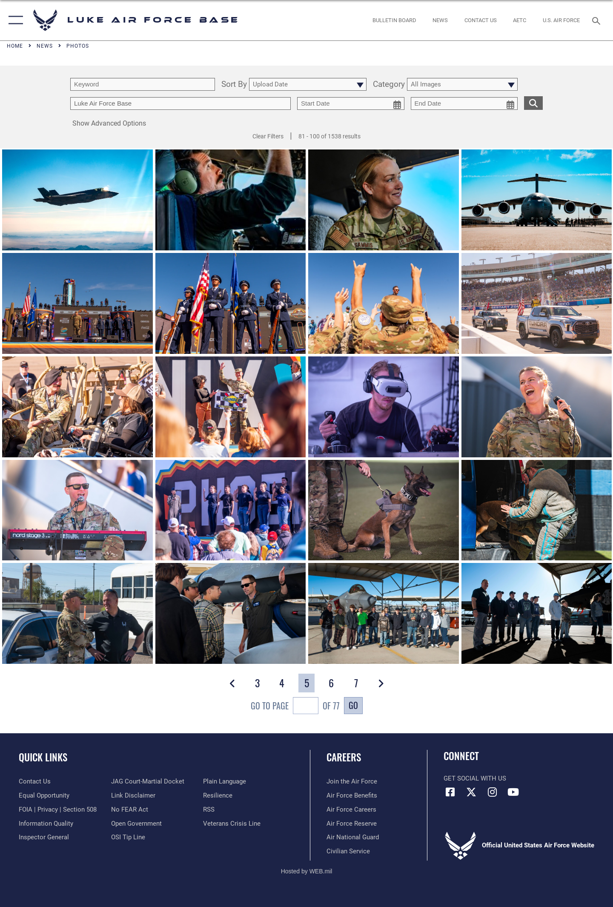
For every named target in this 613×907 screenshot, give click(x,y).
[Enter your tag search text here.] (180, 103)
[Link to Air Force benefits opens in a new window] (352, 795)
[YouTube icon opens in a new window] (513, 792)
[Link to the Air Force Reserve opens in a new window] (352, 823)
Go (353, 705)
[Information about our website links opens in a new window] (133, 795)
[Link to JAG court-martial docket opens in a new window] (147, 781)
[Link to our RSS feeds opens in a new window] (209, 809)
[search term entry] (142, 84)
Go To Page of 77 (295, 706)
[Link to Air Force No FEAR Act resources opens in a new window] (129, 809)
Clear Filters (268, 136)
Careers (344, 757)
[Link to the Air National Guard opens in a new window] (353, 837)
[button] (14, 20)
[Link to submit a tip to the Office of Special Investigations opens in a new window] (128, 837)
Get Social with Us (475, 778)
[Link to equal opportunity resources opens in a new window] (44, 795)
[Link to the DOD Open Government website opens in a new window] (136, 823)
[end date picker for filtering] (464, 103)
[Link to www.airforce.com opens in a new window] (352, 781)
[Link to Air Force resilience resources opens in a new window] (217, 795)
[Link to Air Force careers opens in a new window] (351, 809)
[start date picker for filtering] (350, 103)
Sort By (234, 84)
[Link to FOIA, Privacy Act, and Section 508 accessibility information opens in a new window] (58, 809)
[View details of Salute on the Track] (77, 304)
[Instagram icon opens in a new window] (492, 792)
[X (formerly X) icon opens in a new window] (471, 792)
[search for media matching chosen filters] (533, 102)
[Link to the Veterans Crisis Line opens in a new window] (232, 823)
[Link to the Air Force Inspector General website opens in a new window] (44, 837)
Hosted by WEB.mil (306, 871)
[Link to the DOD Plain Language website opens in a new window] (224, 781)
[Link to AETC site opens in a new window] (520, 20)
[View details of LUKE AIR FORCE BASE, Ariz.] (383, 511)
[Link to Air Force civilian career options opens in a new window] (348, 851)
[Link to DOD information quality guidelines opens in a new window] (46, 823)
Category (389, 84)
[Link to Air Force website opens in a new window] (561, 20)
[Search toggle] (597, 20)
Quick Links (43, 757)
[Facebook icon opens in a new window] (450, 792)
